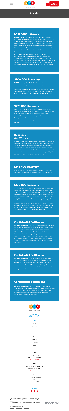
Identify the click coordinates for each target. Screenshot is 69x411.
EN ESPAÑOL (54, 3)
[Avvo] (37, 391)
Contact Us (34, 345)
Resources (34, 339)
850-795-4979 (34, 316)
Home (34, 323)
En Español (34, 342)
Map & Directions (34, 359)
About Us (34, 326)
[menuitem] (12, 408)
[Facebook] (34, 391)
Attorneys (34, 330)
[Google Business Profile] (32, 391)
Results (34, 336)
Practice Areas (34, 333)
